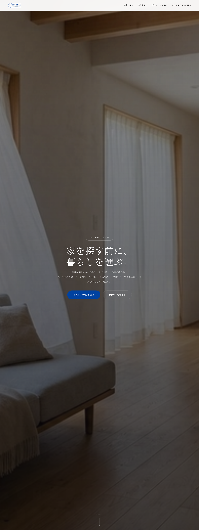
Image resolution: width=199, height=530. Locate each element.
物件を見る (142, 5)
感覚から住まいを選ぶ (83, 294)
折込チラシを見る (159, 5)
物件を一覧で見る (117, 294)
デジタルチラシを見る (181, 5)
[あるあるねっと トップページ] (14, 5)
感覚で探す (128, 5)
